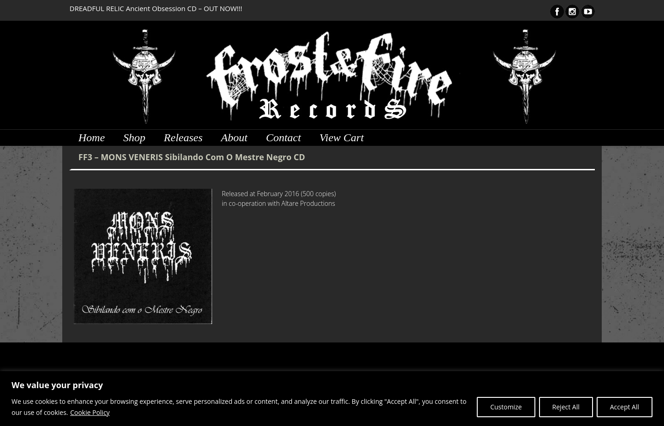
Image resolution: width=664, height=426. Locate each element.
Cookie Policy (90, 412)
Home (91, 138)
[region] (332, 398)
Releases (183, 138)
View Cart (342, 138)
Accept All (624, 406)
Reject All (566, 406)
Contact (283, 138)
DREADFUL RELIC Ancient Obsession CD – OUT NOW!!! (156, 8)
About (234, 138)
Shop (134, 138)
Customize (506, 406)
